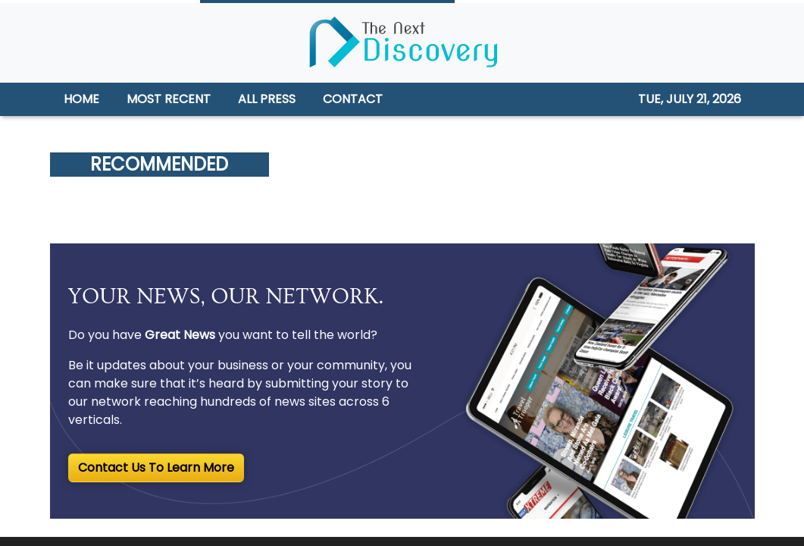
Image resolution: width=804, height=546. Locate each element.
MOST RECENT (169, 99)
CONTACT (353, 99)
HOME (81, 99)
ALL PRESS (267, 99)
